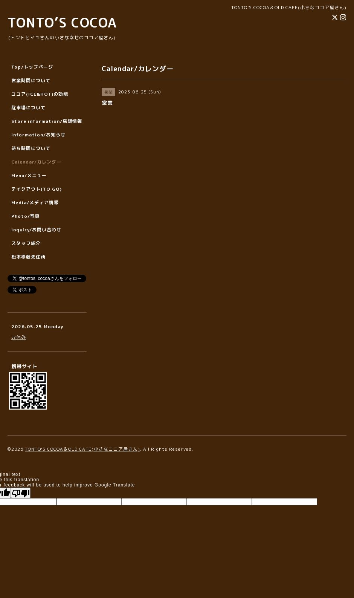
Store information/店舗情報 (46, 121)
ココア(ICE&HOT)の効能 (39, 94)
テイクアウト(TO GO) (36, 189)
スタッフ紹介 (26, 243)
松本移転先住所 (28, 257)
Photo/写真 (25, 216)
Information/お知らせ (38, 135)
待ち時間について (30, 148)
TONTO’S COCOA (62, 22)
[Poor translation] (21, 493)
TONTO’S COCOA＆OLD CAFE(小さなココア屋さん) (82, 449)
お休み (18, 337)
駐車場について (28, 107)
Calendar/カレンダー (36, 162)
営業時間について (30, 80)
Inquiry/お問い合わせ (36, 229)
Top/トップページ (32, 67)
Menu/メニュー (29, 175)
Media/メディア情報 (35, 202)
